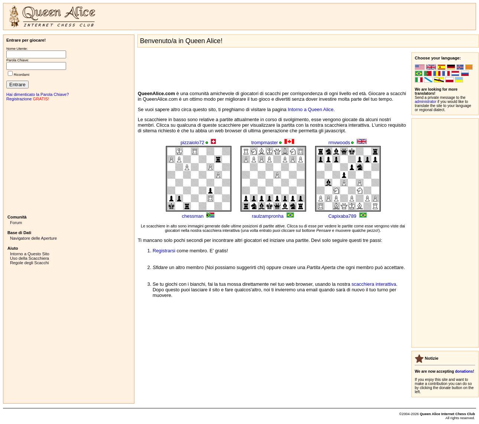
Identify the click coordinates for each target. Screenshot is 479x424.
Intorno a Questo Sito (29, 254)
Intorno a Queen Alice (310, 109)
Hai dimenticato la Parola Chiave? (37, 94)
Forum (16, 222)
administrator (425, 102)
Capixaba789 (342, 216)
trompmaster (264, 142)
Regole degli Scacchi (29, 262)
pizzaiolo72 (192, 142)
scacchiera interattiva (374, 284)
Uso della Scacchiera (29, 258)
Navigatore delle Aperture (33, 238)
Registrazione (19, 99)
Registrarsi (164, 250)
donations (464, 371)
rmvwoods (339, 142)
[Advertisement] (68, 157)
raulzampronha (267, 216)
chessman (192, 216)
